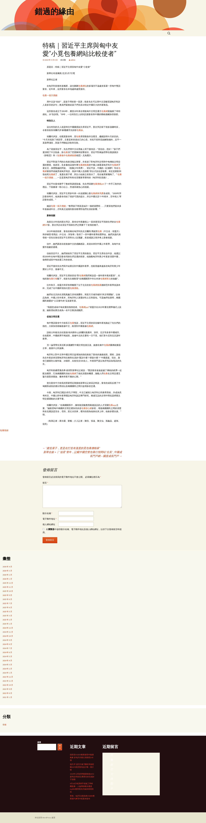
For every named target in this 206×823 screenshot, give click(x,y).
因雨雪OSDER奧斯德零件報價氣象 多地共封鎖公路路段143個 (82, 757)
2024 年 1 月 (7, 673)
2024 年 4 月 (7, 660)
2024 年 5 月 (7, 656)
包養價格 (74, 288)
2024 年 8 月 (7, 644)
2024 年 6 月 (7, 652)
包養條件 (61, 155)
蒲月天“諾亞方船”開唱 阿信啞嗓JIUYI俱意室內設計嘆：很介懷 (82, 767)
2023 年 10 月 (8, 685)
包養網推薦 (71, 155)
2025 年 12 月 (8, 583)
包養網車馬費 (97, 193)
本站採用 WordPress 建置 (45, 817)
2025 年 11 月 (8, 587)
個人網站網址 (49, 524)
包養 (78, 136)
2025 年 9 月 (7, 595)
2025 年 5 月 (7, 611)
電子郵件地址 (49, 519)
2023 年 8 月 (7, 693)
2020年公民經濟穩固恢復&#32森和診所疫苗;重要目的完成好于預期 (82, 777)
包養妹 (80, 130)
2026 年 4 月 (7, 566)
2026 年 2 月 (7, 575)
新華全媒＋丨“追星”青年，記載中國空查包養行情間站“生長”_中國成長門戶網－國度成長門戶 (82, 454)
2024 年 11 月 (8, 632)
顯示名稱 (47, 513)
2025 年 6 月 (7, 607)
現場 (4, 724)
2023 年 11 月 (8, 681)
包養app (112, 405)
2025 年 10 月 (8, 591)
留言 (45, 482)
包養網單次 (105, 278)
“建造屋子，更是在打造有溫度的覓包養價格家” (71, 448)
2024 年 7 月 (7, 648)
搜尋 (39, 742)
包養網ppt (84, 307)
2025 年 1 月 (7, 624)
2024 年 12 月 (8, 628)
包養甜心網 (86, 408)
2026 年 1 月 (7, 579)
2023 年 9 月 (7, 689)
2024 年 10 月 (8, 636)
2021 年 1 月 (7, 697)
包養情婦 (4, 430)
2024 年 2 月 (7, 668)
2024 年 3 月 (7, 664)
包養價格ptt (98, 184)
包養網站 (82, 86)
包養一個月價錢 (50, 95)
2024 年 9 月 (7, 640)
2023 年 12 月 (8, 677)
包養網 (104, 111)
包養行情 (53, 278)
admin (73, 60)
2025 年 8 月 (7, 599)
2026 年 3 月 (7, 571)
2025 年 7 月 (7, 603)
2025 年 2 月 (7, 620)
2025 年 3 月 (7, 615)
